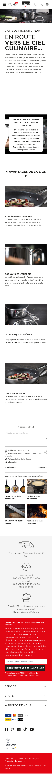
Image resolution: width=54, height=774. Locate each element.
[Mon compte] (41, 4)
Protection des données (15, 761)
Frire (20, 453)
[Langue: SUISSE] (15, 4)
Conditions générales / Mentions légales (22, 758)
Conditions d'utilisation (29, 675)
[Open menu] (4, 4)
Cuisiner (27, 453)
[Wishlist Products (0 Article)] (36, 4)
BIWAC (8, 768)
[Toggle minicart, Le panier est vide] (47, 4)
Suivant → (42, 467)
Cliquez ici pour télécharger (26, 612)
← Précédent (10, 467)
